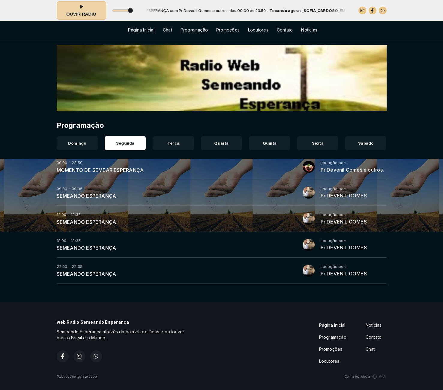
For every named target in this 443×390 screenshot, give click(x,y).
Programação (194, 29)
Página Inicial (141, 29)
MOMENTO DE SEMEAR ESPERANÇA (100, 170)
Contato (285, 29)
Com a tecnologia (365, 376)
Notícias (309, 29)
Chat (167, 29)
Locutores (258, 29)
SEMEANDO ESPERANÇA (86, 196)
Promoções (228, 29)
